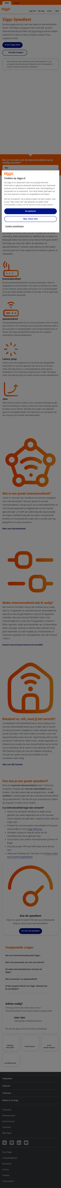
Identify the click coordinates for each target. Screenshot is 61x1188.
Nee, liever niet (30, 219)
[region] (31, 201)
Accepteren (30, 211)
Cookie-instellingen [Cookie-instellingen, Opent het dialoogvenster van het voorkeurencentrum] (14, 226)
